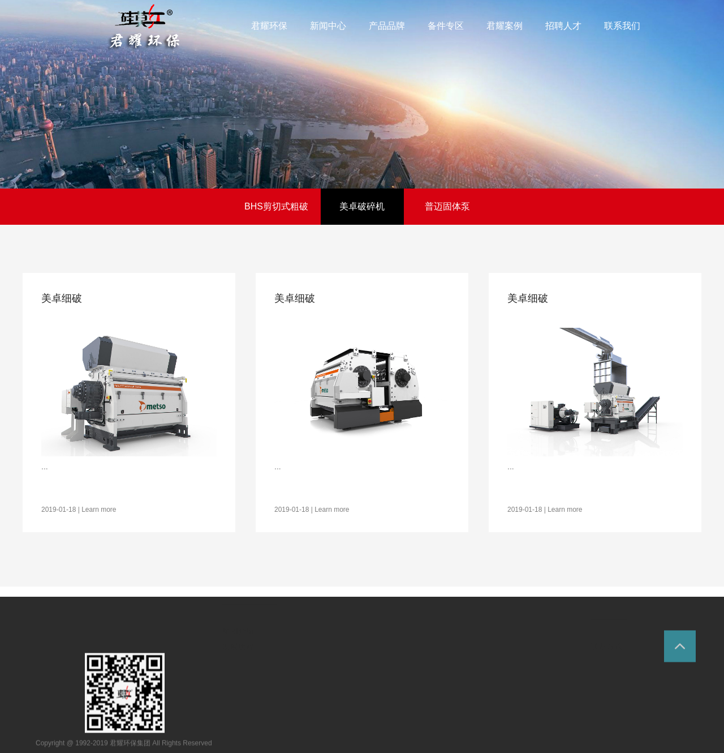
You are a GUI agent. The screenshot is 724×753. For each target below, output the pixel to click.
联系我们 (609, 664)
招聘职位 (553, 681)
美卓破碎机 (362, 206)
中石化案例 (492, 699)
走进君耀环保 (249, 662)
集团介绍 (238, 713)
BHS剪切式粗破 (276, 206)
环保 (144, 27)
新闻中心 (312, 658)
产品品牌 (365, 640)
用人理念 (553, 665)
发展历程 (238, 729)
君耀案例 (491, 632)
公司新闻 (309, 709)
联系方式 (606, 715)
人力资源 (555, 614)
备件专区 (438, 647)
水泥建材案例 (496, 683)
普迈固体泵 (447, 206)
